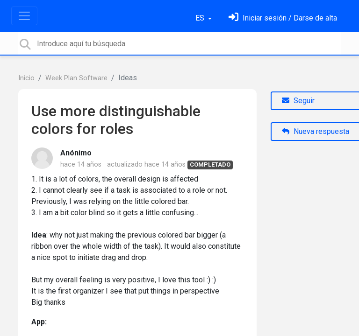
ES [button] (200, 18)
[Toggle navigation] (24, 16)
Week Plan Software (76, 78)
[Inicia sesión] (283, 18)
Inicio (26, 78)
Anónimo (76, 152)
